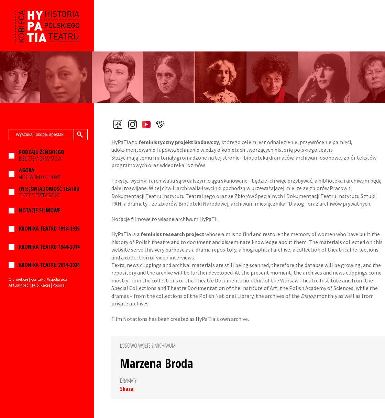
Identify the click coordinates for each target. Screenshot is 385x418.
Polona (59, 285)
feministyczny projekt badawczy (179, 142)
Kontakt (38, 279)
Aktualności (19, 285)
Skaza (126, 389)
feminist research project (172, 234)
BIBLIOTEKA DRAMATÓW (41, 155)
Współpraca (57, 279)
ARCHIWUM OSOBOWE (40, 173)
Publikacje (41, 285)
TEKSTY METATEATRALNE (49, 192)
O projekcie (18, 279)
